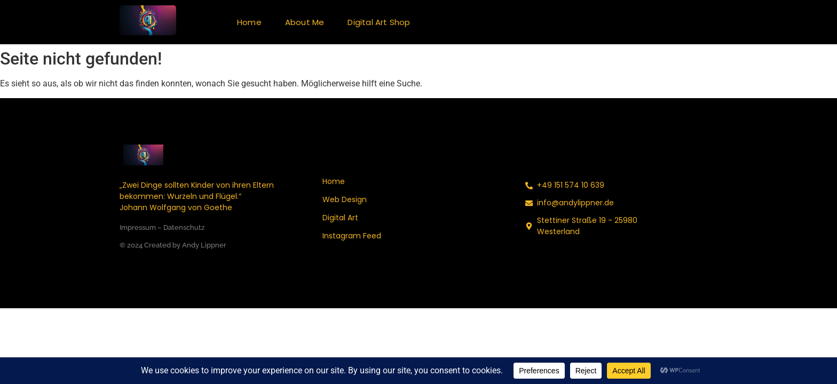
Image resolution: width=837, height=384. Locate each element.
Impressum (138, 227)
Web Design (344, 199)
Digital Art (340, 217)
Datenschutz (183, 227)
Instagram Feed (351, 235)
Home (249, 22)
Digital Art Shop (379, 22)
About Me (305, 22)
